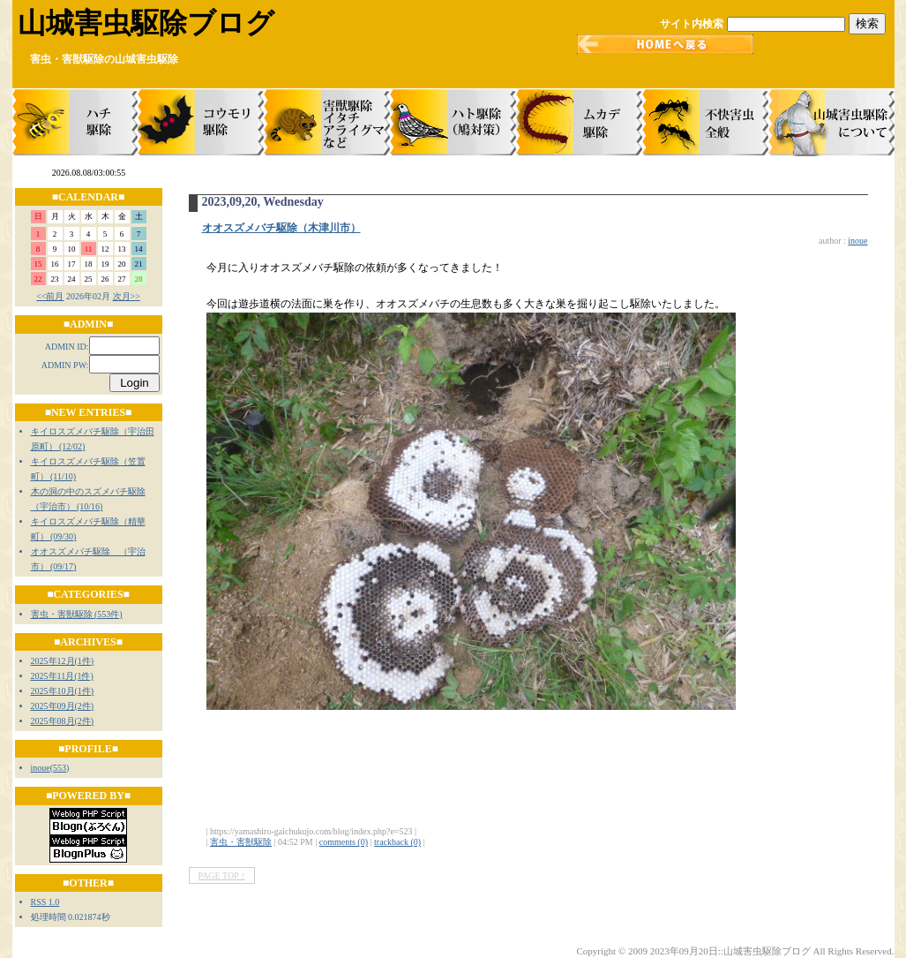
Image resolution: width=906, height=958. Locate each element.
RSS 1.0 (45, 902)
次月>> (126, 296)
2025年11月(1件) (62, 676)
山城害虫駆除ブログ (146, 23)
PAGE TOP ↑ (221, 875)
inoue (40, 768)
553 (59, 768)
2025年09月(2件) (62, 706)
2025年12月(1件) (62, 661)
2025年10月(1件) (62, 691)
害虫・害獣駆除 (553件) (77, 614)
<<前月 (50, 296)
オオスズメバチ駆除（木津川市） (281, 228)
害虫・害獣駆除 (241, 842)
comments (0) (343, 842)
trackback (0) (397, 842)
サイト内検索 (691, 24)
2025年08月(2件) (62, 721)
